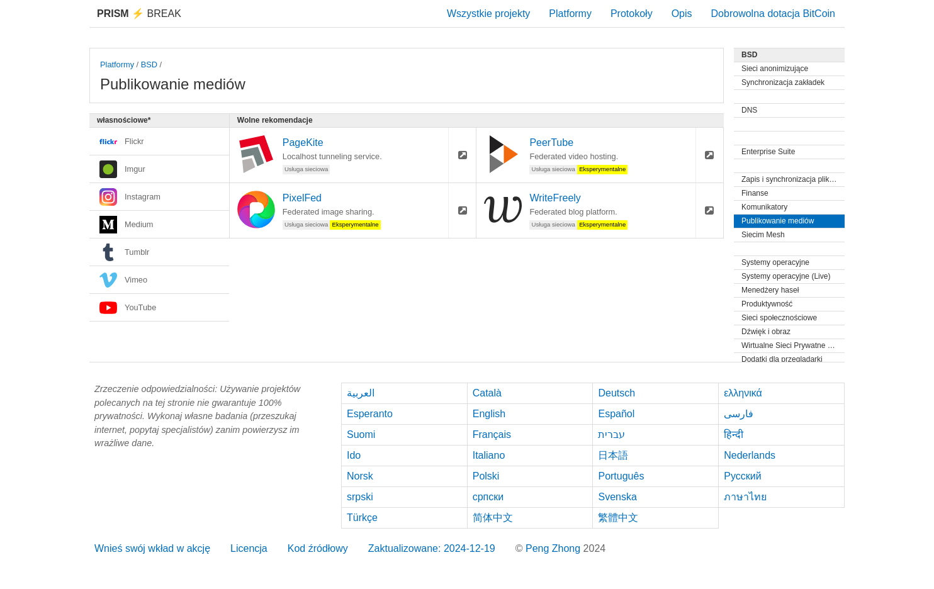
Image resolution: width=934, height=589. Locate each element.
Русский (742, 476)
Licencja (248, 548)
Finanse (754, 193)
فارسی (738, 413)
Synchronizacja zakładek (782, 82)
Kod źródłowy (318, 548)
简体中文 (493, 517)
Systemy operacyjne (775, 262)
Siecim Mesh (763, 234)
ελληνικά (743, 393)
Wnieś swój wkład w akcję (152, 548)
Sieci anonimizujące (774, 68)
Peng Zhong (554, 548)
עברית (611, 434)
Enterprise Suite (768, 151)
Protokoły (631, 13)
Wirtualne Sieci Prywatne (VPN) (793, 345)
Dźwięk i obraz (766, 331)
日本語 (613, 455)
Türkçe (362, 517)
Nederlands (749, 455)
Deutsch (616, 393)
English (489, 413)
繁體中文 (618, 517)
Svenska (617, 496)
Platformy (570, 13)
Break (139, 13)
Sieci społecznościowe (779, 317)
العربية (360, 393)
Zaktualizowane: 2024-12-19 (431, 548)
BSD (149, 64)
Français (492, 434)
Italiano (489, 455)
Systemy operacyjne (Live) (785, 276)
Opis (682, 13)
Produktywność (766, 304)
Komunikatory (764, 207)
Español (616, 413)
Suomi (361, 434)
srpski (360, 496)
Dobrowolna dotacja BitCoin (773, 13)
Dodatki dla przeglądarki (782, 359)
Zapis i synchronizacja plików (790, 179)
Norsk (360, 476)
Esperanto (370, 413)
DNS (749, 110)
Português (621, 476)
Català (487, 393)
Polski (486, 476)
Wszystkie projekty (488, 13)
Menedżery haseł (770, 290)
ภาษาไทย (745, 496)
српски (488, 496)
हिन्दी (733, 434)
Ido (354, 455)
